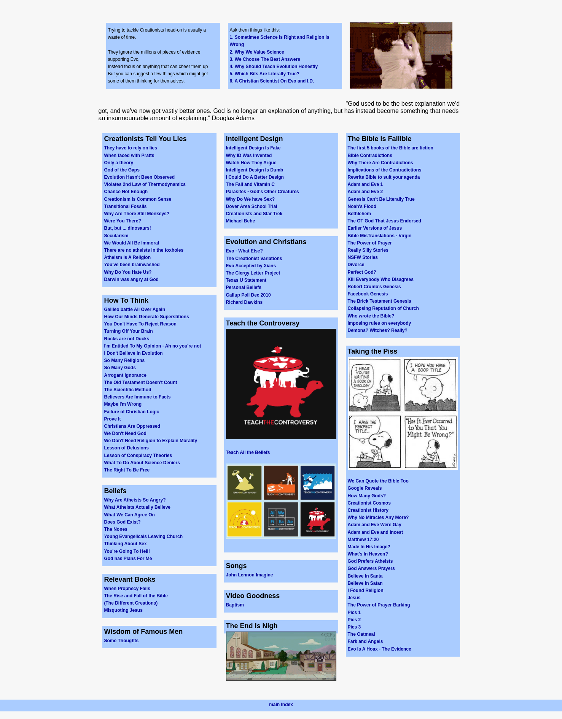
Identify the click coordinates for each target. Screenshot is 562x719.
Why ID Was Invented (249, 155)
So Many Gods (120, 367)
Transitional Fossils (125, 206)
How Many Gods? (367, 495)
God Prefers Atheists (370, 561)
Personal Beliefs (243, 287)
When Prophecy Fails (127, 588)
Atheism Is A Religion (127, 257)
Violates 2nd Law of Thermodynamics (145, 184)
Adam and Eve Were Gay (374, 524)
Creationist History (368, 510)
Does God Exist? (122, 522)
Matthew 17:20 (363, 539)
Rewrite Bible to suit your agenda (384, 177)
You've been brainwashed (132, 264)
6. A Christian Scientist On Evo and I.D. (272, 81)
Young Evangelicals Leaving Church (143, 536)
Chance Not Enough (126, 191)
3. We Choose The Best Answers (265, 59)
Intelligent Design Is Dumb (254, 170)
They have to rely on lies (130, 148)
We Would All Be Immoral (131, 243)
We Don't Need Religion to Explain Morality (150, 440)
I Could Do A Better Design (255, 177)
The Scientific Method (127, 389)
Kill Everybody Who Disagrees (381, 279)
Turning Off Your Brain (128, 331)
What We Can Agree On (129, 514)
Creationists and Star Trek (254, 213)
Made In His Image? (369, 546)
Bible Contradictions (370, 155)
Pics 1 (354, 612)
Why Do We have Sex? (250, 199)
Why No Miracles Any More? (378, 517)
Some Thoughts (121, 640)
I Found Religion (366, 590)
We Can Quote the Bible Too (378, 481)
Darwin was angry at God (131, 279)
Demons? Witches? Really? (378, 330)
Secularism (116, 235)
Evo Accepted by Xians (251, 265)
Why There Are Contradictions (380, 162)
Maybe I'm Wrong (123, 404)
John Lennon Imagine (249, 575)
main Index (281, 704)
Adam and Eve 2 (365, 191)
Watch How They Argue (251, 162)
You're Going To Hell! (127, 551)
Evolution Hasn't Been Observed (139, 177)
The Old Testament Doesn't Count (140, 382)
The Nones (115, 529)
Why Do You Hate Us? (128, 272)
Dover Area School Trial (251, 206)
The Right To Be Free (127, 470)
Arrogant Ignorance (125, 375)
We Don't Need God (125, 433)
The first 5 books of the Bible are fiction (390, 148)
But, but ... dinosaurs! (127, 228)
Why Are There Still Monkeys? (137, 213)
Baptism (235, 605)
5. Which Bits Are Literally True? (265, 73)
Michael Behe (240, 221)
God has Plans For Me (128, 558)
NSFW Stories (363, 257)
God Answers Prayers (371, 568)
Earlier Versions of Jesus (375, 228)
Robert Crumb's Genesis (374, 286)
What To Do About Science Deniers (142, 462)
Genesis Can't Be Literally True (381, 199)
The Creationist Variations (254, 258)
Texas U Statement (246, 280)
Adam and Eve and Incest (375, 532)
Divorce (356, 264)
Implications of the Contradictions (385, 170)
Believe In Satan (365, 583)
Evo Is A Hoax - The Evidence (379, 649)
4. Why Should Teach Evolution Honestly (274, 66)
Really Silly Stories (368, 250)
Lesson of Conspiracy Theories (138, 455)
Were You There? (122, 221)
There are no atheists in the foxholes (144, 250)
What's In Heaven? (368, 554)
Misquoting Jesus (123, 610)
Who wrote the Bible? (371, 316)
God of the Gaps (122, 170)
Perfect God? (362, 272)
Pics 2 (354, 619)
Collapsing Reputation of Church (383, 308)
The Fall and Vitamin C (250, 184)
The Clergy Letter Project (253, 273)
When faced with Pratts (129, 155)
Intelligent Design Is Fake (253, 148)
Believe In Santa (365, 576)
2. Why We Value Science (257, 52)
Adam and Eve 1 (365, 184)
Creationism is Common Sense (138, 199)
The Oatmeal (361, 634)
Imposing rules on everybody (379, 323)
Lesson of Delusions (126, 448)
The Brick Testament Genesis (379, 301)
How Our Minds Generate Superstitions (146, 316)
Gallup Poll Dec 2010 (248, 295)
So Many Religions (124, 360)
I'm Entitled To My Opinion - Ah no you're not (152, 346)
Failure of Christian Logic (131, 411)
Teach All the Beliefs (248, 452)
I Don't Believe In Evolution (133, 353)
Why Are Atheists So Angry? (135, 500)
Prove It (112, 419)
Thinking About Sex (125, 543)
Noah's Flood (362, 206)
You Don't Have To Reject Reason (140, 324)
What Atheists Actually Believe (137, 507)
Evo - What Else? (244, 251)
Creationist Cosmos (369, 503)
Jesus (354, 597)
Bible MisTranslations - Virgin (380, 235)
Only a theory (119, 162)
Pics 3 (354, 627)
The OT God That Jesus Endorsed (384, 221)
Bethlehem (359, 213)
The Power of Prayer (370, 243)
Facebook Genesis (368, 294)
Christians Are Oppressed (132, 426)
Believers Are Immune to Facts (137, 397)
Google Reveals (365, 488)
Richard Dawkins (244, 302)
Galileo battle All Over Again (134, 309)
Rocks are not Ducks (127, 338)
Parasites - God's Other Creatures (262, 191)
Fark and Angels (365, 641)
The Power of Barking (379, 605)
